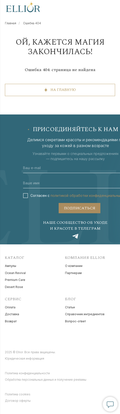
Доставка (12, 314)
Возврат (11, 321)
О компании (73, 266)
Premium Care (15, 280)
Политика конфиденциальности (27, 373)
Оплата (10, 307)
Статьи (70, 307)
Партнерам (73, 273)
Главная (10, 23)
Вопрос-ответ (75, 321)
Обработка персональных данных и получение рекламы (45, 379)
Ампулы (10, 266)
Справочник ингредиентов (85, 314)
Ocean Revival (15, 273)
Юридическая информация (24, 358)
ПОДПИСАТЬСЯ (79, 208)
